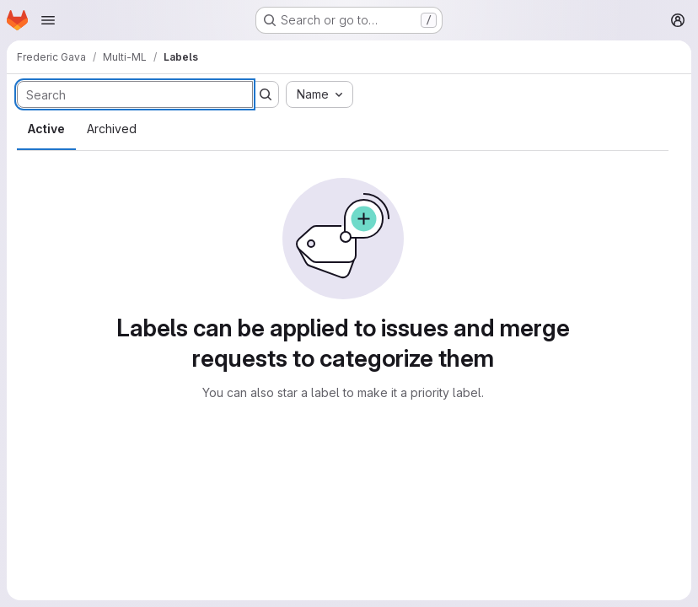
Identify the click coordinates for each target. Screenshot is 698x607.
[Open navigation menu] (48, 20)
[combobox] (319, 94)
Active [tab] (46, 128)
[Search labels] (135, 94)
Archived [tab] (112, 128)
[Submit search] (265, 94)
